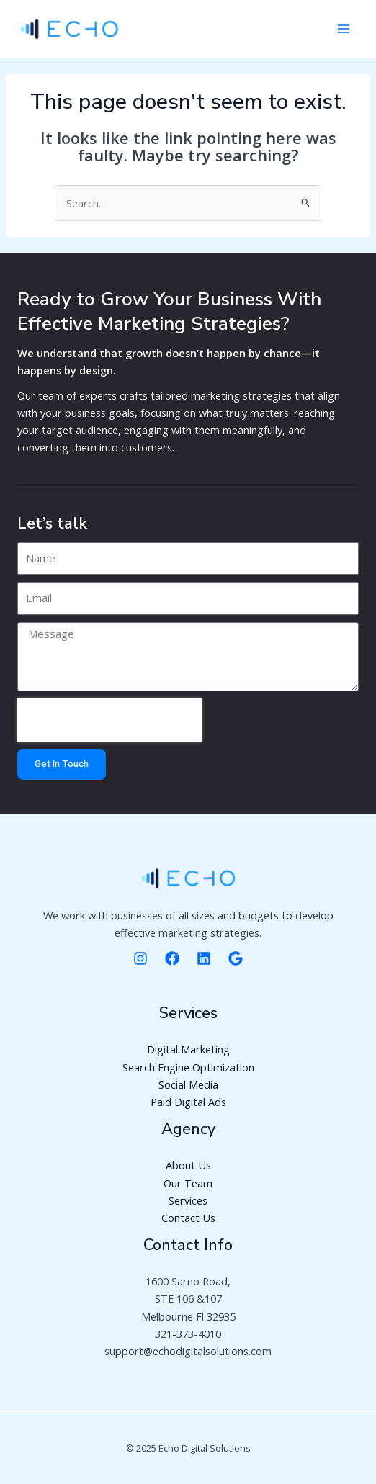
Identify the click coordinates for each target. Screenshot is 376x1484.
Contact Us (188, 1217)
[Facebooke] (172, 958)
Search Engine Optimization (188, 1067)
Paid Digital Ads (188, 1101)
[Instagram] (140, 958)
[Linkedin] (204, 958)
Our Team (188, 1183)
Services (188, 1200)
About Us (188, 1165)
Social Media (188, 1084)
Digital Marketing (188, 1049)
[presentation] (109, 720)
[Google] (235, 958)
